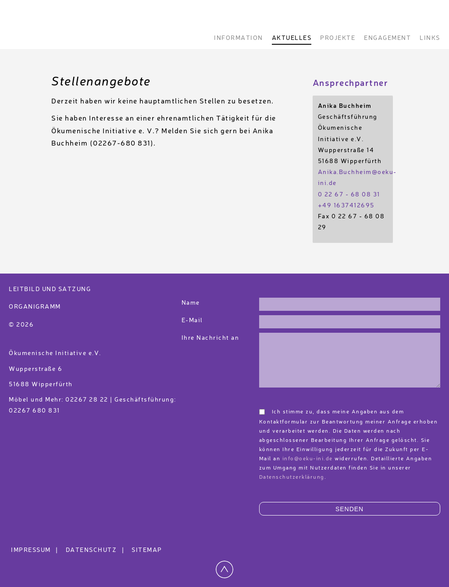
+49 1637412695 (346, 206)
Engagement (387, 38)
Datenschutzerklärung (291, 477)
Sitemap (147, 550)
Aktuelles (292, 38)
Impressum (36, 550)
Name (191, 303)
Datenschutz (96, 550)
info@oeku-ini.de (307, 459)
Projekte (337, 38)
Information (238, 38)
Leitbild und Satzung (50, 289)
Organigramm (35, 307)
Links (430, 38)
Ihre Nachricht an (211, 338)
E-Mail (192, 320)
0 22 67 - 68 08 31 (349, 195)
